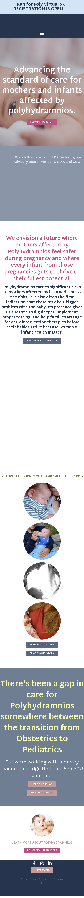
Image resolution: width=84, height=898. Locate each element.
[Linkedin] (50, 866)
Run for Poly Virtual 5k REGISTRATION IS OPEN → (40, 7)
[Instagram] (42, 866)
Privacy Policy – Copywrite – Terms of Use (42, 883)
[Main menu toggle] (42, 33)
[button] (42, 872)
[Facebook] (34, 866)
